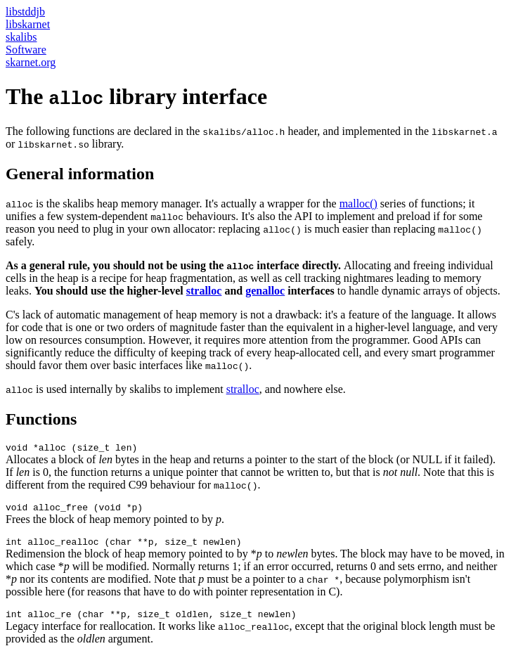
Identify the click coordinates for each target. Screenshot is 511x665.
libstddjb (25, 12)
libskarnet (28, 24)
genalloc (265, 291)
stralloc (204, 291)
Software (26, 50)
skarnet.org (31, 62)
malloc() (358, 203)
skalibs (21, 37)
